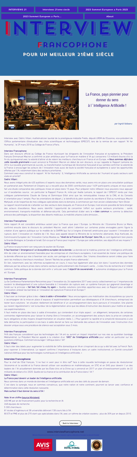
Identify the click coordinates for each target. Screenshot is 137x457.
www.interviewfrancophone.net (65, 431)
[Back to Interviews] (70, 423)
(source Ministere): (31, 397)
